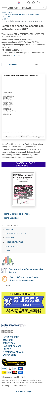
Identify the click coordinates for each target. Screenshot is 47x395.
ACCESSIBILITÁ (9, 355)
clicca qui (16, 55)
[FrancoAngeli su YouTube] (12, 332)
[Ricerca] (44, 8)
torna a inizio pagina (23, 391)
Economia (9, 229)
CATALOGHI (8, 340)
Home (4, 12)
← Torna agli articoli (10, 218)
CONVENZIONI (9, 343)
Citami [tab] (35, 64)
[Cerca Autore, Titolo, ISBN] (24, 8)
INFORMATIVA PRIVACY (13, 352)
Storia (8, 251)
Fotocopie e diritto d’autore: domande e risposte (26, 271)
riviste (10, 12)
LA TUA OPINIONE (11, 337)
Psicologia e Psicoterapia (16, 233)
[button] (18, 3)
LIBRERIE (7, 349)
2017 (6, 19)
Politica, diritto (12, 246)
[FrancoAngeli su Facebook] (3, 332)
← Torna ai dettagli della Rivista (16, 214)
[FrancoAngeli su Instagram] (9, 332)
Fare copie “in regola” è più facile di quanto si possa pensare (24, 279)
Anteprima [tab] (13, 64)
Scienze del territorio (14, 242)
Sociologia (10, 238)
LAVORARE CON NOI (12, 346)
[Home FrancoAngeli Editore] (8, 3)
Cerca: (4, 8)
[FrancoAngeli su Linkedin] (6, 332)
